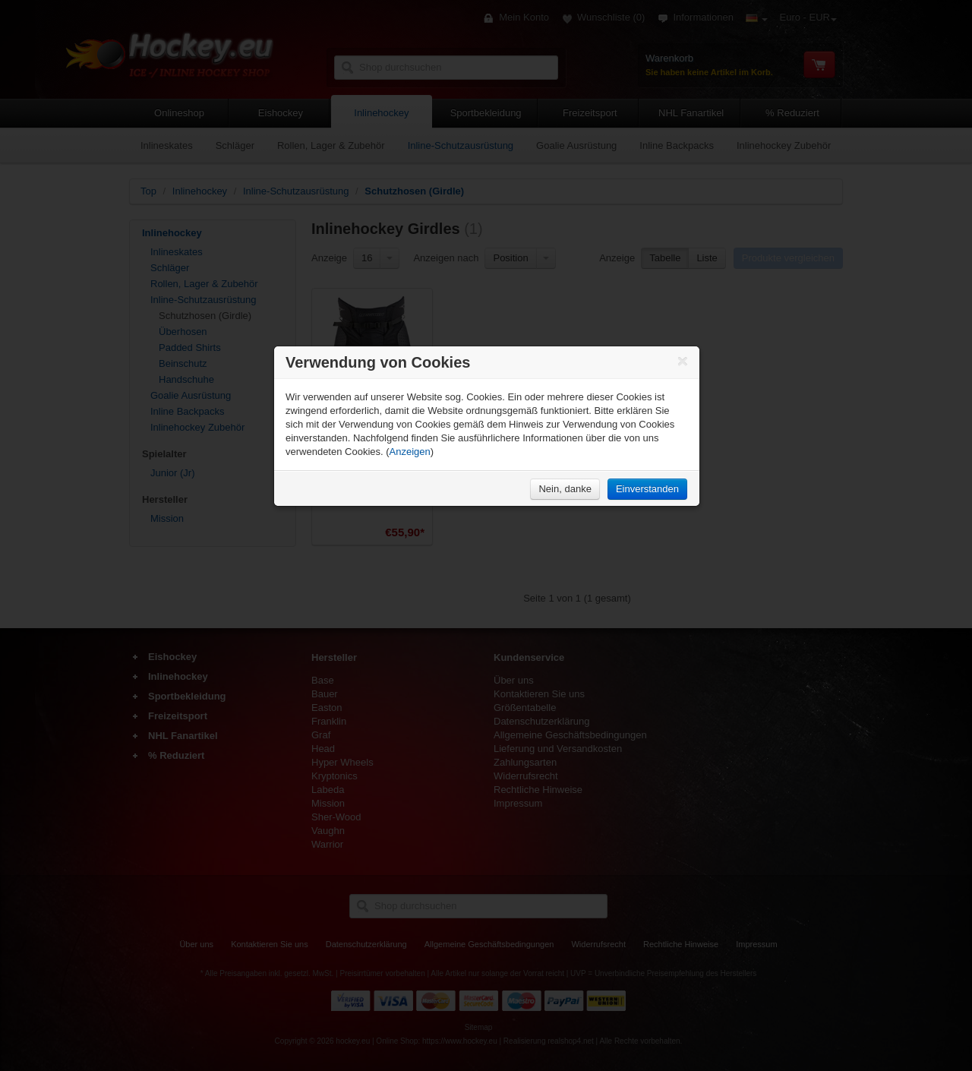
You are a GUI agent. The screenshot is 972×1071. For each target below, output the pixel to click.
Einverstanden (647, 488)
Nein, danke (564, 488)
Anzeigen (410, 451)
